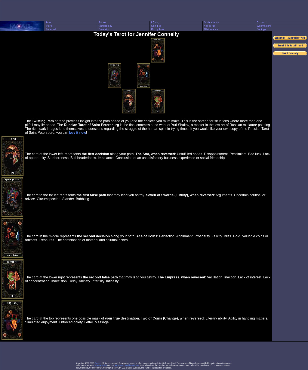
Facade (98, 363)
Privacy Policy (101, 365)
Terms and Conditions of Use (126, 365)
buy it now (77, 132)
